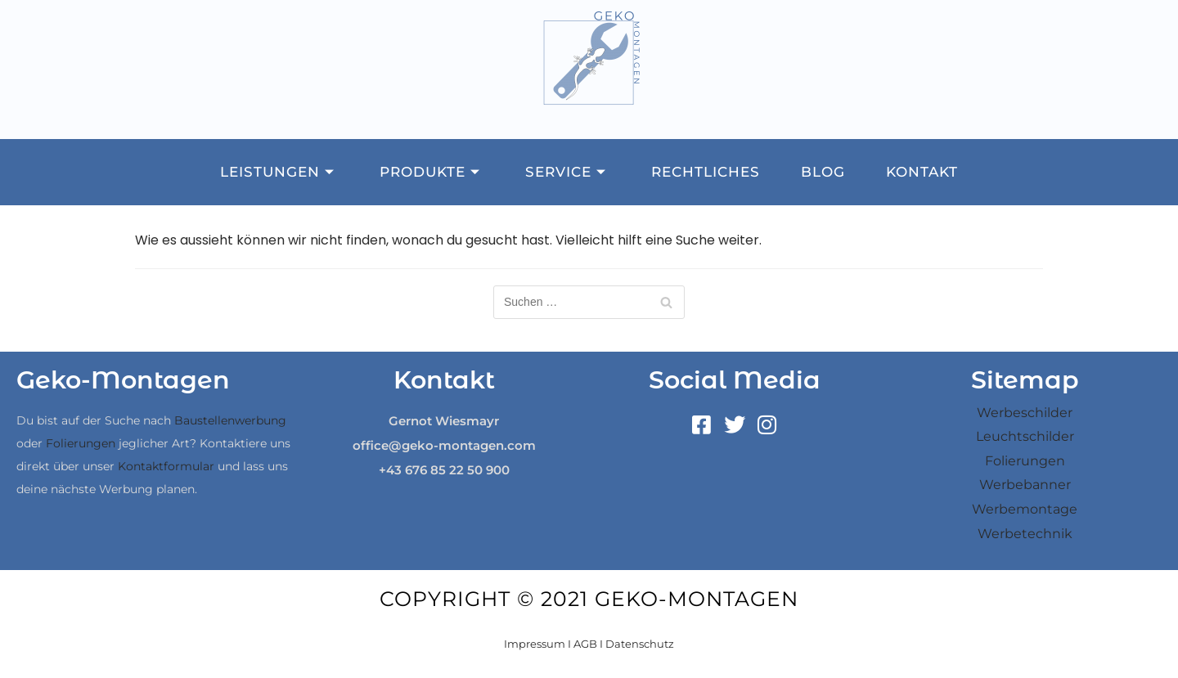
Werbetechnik (1025, 533)
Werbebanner (1025, 484)
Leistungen (279, 172)
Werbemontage (1024, 509)
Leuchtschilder (1025, 436)
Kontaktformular (166, 466)
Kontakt (922, 172)
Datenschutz (639, 643)
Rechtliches (705, 172)
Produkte (432, 172)
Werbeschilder (1024, 412)
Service (567, 172)
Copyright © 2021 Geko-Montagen (589, 598)
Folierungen (80, 443)
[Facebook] (702, 425)
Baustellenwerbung (230, 420)
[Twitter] (734, 425)
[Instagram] (767, 425)
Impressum (534, 643)
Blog (823, 172)
